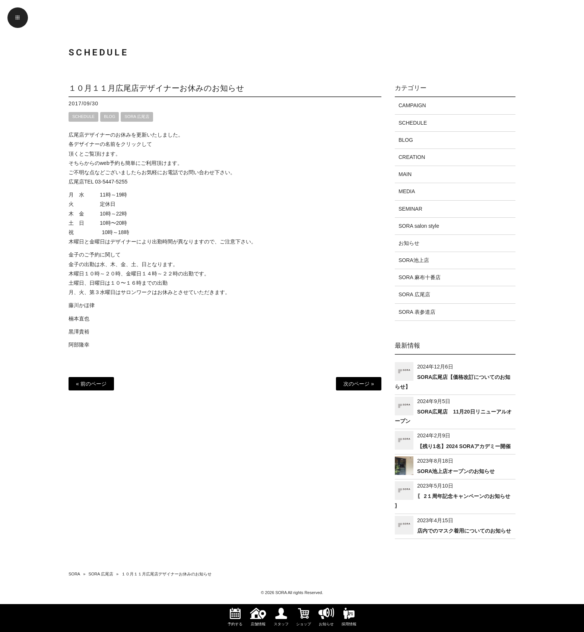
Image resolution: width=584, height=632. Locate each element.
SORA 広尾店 (136, 116)
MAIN (405, 174)
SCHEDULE (83, 116)
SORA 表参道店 (417, 312)
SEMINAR (410, 209)
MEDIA (407, 191)
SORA (74, 574)
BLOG (109, 116)
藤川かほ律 (82, 305)
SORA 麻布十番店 (420, 277)
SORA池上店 (414, 260)
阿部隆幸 (79, 345)
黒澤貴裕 (79, 332)
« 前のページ (91, 384)
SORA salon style (419, 226)
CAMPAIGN (412, 105)
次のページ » (358, 384)
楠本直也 (79, 319)
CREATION (412, 157)
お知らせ (409, 243)
